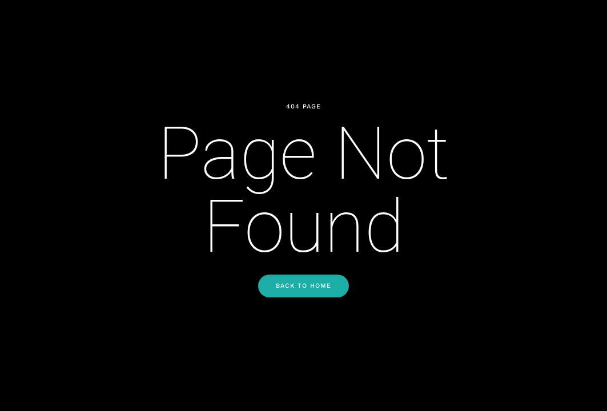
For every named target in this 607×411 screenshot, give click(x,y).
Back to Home (303, 285)
